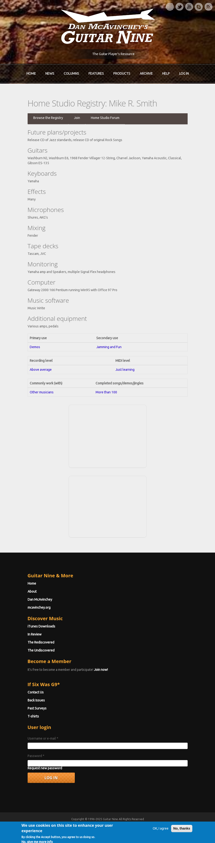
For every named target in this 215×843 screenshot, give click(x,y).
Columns (71, 73)
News (49, 73)
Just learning (125, 369)
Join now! (101, 670)
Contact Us (36, 692)
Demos (35, 347)
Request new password (45, 768)
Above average (41, 369)
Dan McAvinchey (40, 599)
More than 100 (106, 392)
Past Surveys (37, 708)
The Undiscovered (41, 650)
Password (36, 756)
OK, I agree (161, 829)
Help (166, 73)
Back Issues (36, 700)
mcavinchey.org (39, 607)
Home (31, 73)
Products (121, 73)
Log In (184, 73)
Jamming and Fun (109, 347)
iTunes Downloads (41, 626)
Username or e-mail (43, 738)
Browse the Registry (48, 118)
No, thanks (181, 829)
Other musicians (42, 392)
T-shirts (33, 716)
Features (96, 73)
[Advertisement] (107, 435)
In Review (35, 634)
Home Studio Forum (105, 118)
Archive (146, 73)
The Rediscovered (41, 642)
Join (77, 118)
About (32, 591)
